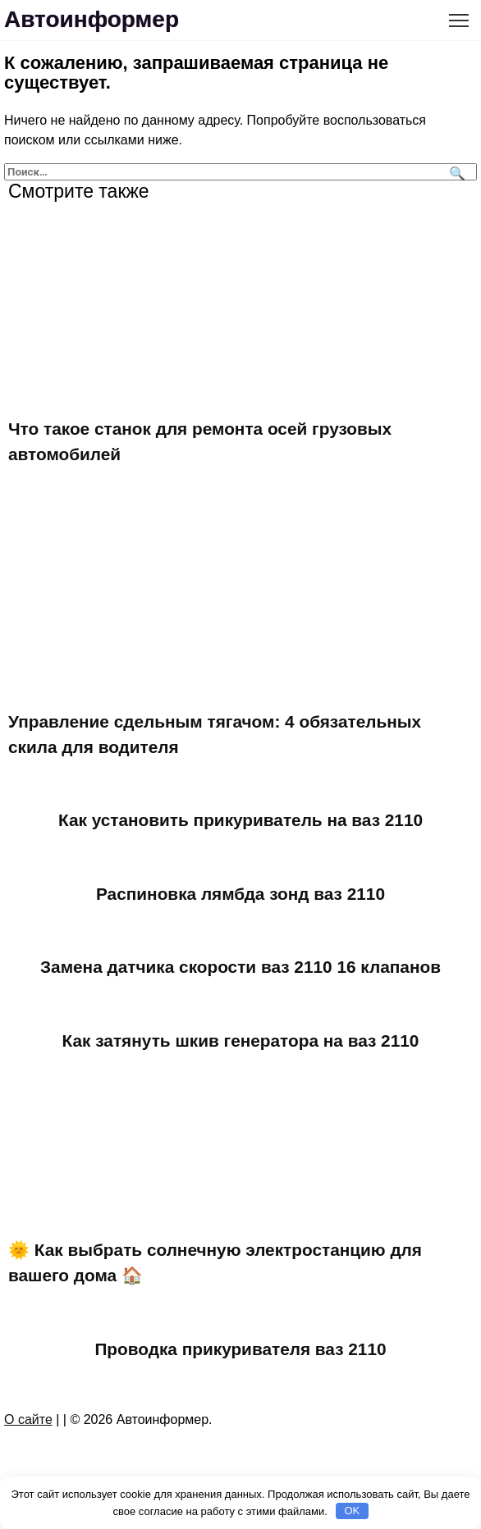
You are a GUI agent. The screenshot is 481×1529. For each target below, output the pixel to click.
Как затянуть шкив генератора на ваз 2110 (240, 1040)
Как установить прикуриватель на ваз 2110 (240, 819)
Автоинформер (91, 19)
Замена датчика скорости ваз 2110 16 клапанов (240, 966)
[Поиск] (455, 171)
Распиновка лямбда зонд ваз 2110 (240, 893)
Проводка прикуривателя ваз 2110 (240, 1349)
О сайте (28, 1419)
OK (352, 1510)
